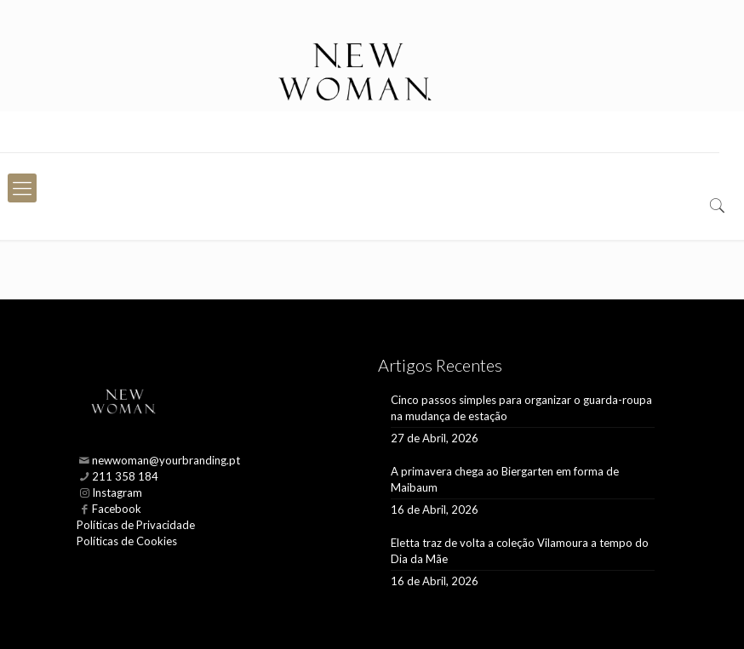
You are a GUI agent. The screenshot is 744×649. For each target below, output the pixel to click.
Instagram (117, 492)
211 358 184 (125, 476)
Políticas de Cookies (127, 541)
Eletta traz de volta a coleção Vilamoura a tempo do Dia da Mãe (520, 551)
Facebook (116, 508)
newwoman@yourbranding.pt (166, 460)
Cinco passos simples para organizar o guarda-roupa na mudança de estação (521, 408)
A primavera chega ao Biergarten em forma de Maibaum (505, 479)
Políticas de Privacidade (136, 525)
